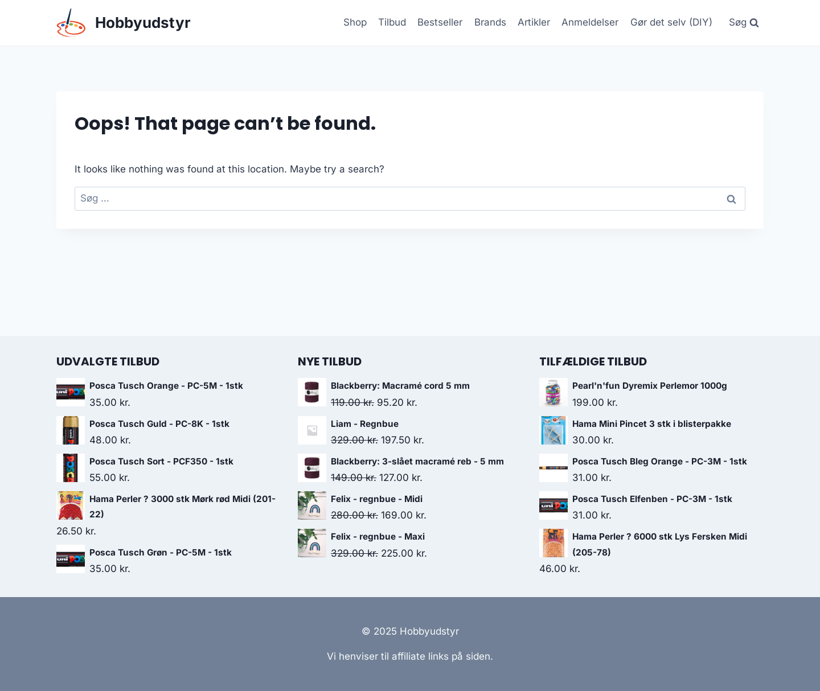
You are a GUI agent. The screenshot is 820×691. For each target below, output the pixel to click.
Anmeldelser (589, 22)
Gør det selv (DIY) (671, 22)
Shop (355, 22)
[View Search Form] (744, 22)
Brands (490, 22)
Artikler (534, 22)
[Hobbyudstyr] (123, 23)
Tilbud (392, 22)
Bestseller (439, 22)
